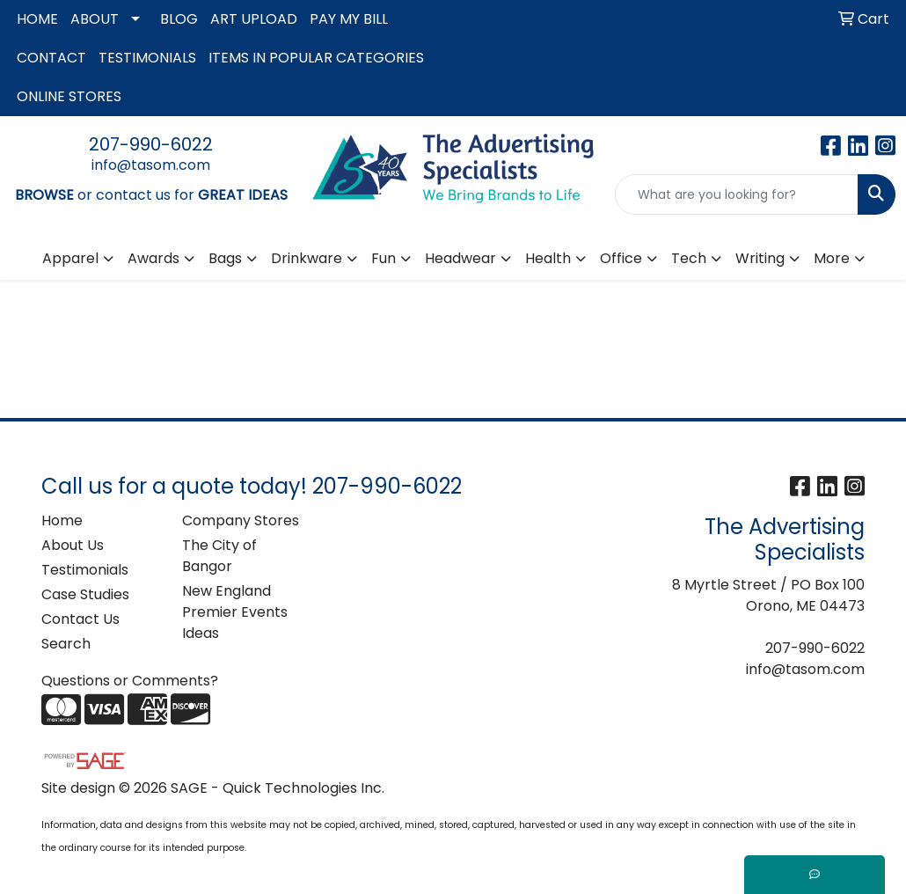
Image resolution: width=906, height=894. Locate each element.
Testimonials (84, 570)
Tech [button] (688, 258)
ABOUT (94, 19)
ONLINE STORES (69, 96)
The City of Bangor (219, 555)
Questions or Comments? (129, 680)
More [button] (832, 258)
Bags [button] (225, 258)
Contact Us (80, 619)
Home (62, 520)
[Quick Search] (737, 194)
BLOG (179, 19)
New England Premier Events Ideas (235, 612)
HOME (37, 19)
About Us (72, 545)
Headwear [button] (460, 258)
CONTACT (51, 58)
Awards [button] (153, 258)
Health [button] (548, 258)
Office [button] (621, 258)
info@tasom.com (150, 165)
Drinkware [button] (306, 258)
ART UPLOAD (253, 19)
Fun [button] (383, 258)
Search (66, 644)
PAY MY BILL (349, 19)
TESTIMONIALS (147, 58)
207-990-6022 (151, 144)
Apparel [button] (70, 258)
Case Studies (85, 594)
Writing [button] (760, 258)
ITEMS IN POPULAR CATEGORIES (316, 58)
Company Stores (240, 520)
